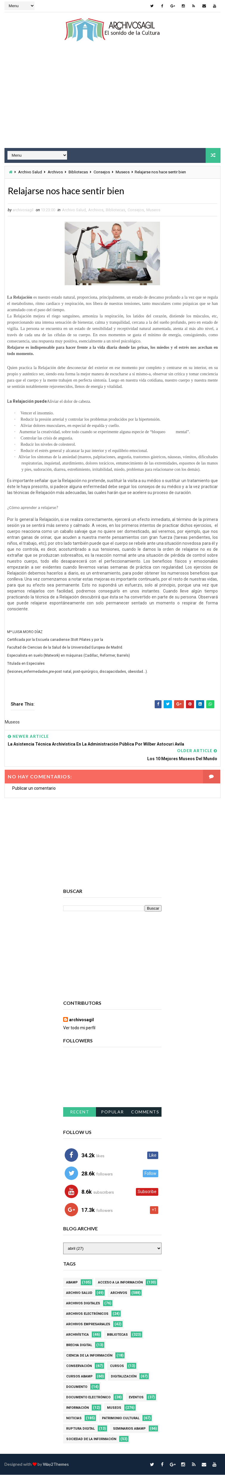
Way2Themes (56, 1464)
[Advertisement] (112, 100)
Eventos (136, 1398)
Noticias (74, 1418)
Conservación (79, 1366)
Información (77, 1408)
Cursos (117, 1366)
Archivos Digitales (83, 1304)
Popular (112, 1112)
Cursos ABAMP (79, 1377)
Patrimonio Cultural (120, 1418)
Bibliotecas (78, 172)
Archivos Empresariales (88, 1324)
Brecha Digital (79, 1345)
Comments (145, 1112)
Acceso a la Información (120, 1283)
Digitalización (123, 1377)
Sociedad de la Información (91, 1439)
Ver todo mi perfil (79, 1028)
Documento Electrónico (88, 1398)
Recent (79, 1112)
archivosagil (81, 1020)
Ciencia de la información (89, 1356)
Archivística (77, 1335)
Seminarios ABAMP (129, 1429)
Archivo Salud (30, 172)
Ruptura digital (80, 1429)
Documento (76, 1387)
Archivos (55, 172)
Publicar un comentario (34, 788)
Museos (123, 172)
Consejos (102, 172)
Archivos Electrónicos (87, 1314)
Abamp (72, 1283)
